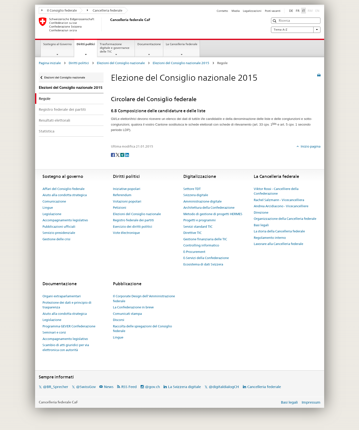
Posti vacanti (272, 11)
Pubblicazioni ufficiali (58, 226)
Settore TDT (192, 189)
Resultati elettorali (54, 120)
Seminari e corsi (54, 332)
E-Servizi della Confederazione (206, 258)
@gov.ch (152, 386)
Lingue (47, 207)
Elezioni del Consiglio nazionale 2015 (181, 63)
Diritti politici (87, 45)
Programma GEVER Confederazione (68, 326)
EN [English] (317, 11)
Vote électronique (126, 233)
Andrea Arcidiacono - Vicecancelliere (281, 206)
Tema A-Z (296, 29)
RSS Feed (129, 386)
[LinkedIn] (127, 154)
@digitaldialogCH (224, 386)
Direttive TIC (192, 233)
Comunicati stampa (127, 314)
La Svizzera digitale (184, 386)
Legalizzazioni (252, 11)
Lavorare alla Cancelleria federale (278, 244)
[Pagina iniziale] (109, 24)
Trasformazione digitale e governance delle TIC (114, 47)
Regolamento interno (270, 238)
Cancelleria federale (104, 10)
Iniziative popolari (126, 189)
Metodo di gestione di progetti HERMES (212, 214)
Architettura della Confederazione (208, 207)
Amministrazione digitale (202, 201)
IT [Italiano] (303, 11)
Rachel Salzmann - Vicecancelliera (279, 200)
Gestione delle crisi (56, 239)
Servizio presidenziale (58, 233)
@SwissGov (86, 386)
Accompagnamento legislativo (65, 220)
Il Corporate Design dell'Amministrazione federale (144, 298)
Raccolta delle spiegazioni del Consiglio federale (142, 328)
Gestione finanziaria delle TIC (205, 239)
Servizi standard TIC (197, 226)
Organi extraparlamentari (61, 296)
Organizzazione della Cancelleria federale (285, 219)
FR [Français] (297, 11)
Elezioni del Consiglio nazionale (121, 63)
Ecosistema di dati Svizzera (203, 264)
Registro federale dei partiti (62, 109)
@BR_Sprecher (55, 386)
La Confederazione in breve (133, 307)
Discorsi (118, 320)
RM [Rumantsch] (310, 11)
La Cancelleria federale (181, 44)
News (108, 386)
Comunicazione (54, 201)
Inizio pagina (310, 146)
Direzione (261, 212)
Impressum (311, 402)
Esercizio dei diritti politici (132, 226)
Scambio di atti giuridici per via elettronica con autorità (65, 347)
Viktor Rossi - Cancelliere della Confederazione (276, 191)
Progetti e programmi (199, 220)
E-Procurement (194, 252)
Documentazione (149, 44)
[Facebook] (113, 154)
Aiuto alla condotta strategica (64, 195)
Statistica (46, 131)
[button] (275, 21)
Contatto (222, 11)
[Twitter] (118, 154)
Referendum (122, 195)
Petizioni (119, 207)
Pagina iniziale (50, 63)
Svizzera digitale (195, 195)
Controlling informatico (201, 245)
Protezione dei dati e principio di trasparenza (66, 304)
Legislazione (51, 214)
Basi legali (261, 225)
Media (236, 11)
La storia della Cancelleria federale (279, 231)
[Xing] (122, 154)
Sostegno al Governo (57, 44)
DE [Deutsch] (291, 11)
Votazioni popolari (127, 201)
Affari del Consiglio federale (63, 189)
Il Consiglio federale (59, 10)
